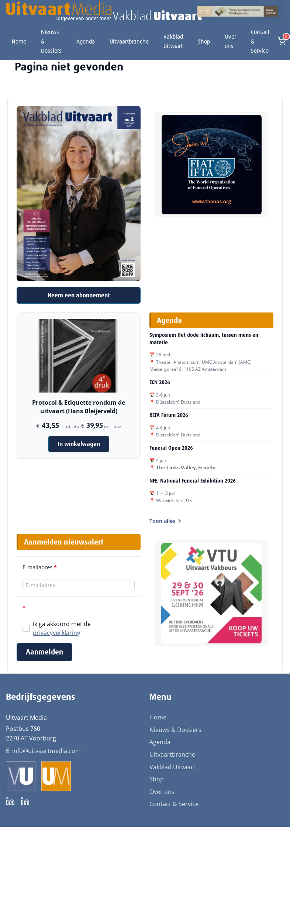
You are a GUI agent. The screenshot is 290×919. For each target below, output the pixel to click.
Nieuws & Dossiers (51, 41)
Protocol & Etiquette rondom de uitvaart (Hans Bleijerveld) (78, 406)
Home (19, 41)
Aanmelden (44, 652)
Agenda (85, 41)
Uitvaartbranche (129, 41)
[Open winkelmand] (282, 41)
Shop (204, 41)
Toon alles (166, 521)
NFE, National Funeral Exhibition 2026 (192, 480)
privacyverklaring (56, 633)
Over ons (230, 41)
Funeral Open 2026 (171, 448)
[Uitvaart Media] (104, 11)
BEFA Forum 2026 (168, 415)
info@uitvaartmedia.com (46, 751)
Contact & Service (260, 41)
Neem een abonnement (79, 295)
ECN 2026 (159, 382)
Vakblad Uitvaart (173, 41)
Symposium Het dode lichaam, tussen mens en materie (203, 339)
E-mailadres (40, 567)
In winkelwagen (79, 444)
